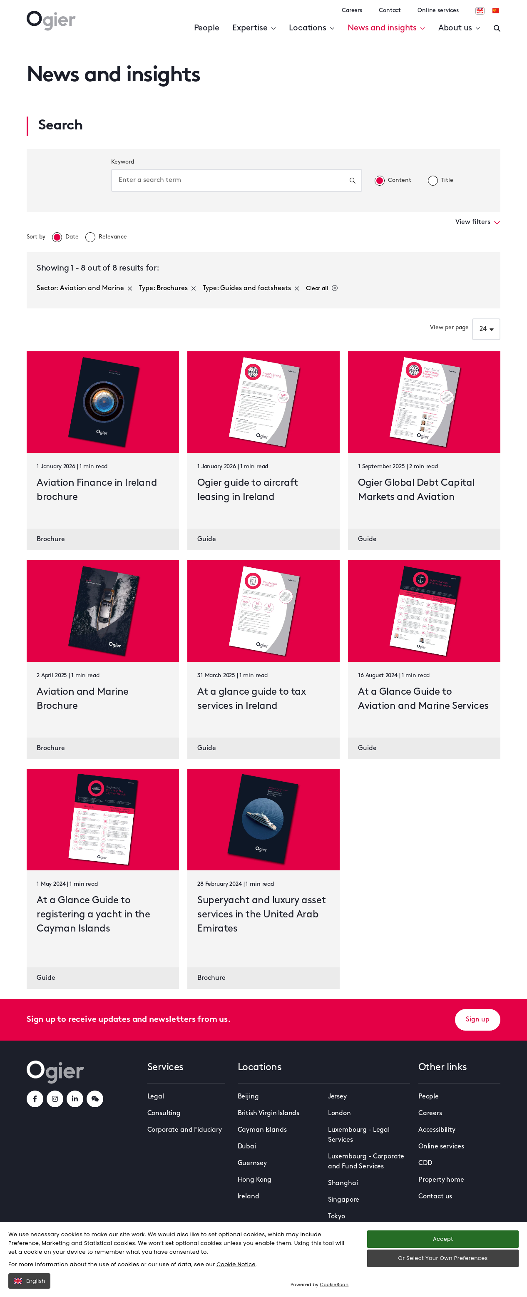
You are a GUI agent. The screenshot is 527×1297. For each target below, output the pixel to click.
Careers (352, 10)
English (29, 1281)
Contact (390, 10)
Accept (443, 1239)
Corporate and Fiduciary (184, 1130)
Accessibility (436, 1130)
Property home (441, 1180)
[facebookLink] (35, 1099)
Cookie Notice (236, 1264)
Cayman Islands (262, 1130)
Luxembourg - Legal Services (359, 1135)
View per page (449, 328)
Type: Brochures (167, 288)
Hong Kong (255, 1180)
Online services (438, 10)
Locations (311, 28)
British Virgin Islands (268, 1113)
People (206, 28)
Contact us (435, 1196)
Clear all (322, 288)
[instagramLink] (55, 1099)
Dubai (247, 1146)
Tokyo (336, 1216)
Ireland (248, 1196)
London (339, 1113)
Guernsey (252, 1163)
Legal (155, 1096)
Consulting (164, 1113)
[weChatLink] (95, 1099)
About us (459, 28)
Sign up (478, 1019)
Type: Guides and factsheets (251, 288)
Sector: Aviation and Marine (84, 288)
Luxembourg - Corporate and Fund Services (366, 1161)
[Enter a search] (497, 28)
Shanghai (343, 1183)
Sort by (36, 237)
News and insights (386, 28)
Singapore (344, 1200)
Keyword (122, 162)
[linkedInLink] (75, 1099)
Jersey (337, 1096)
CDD (425, 1163)
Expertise (254, 28)
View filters (477, 222)
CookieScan (334, 1284)
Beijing (248, 1096)
